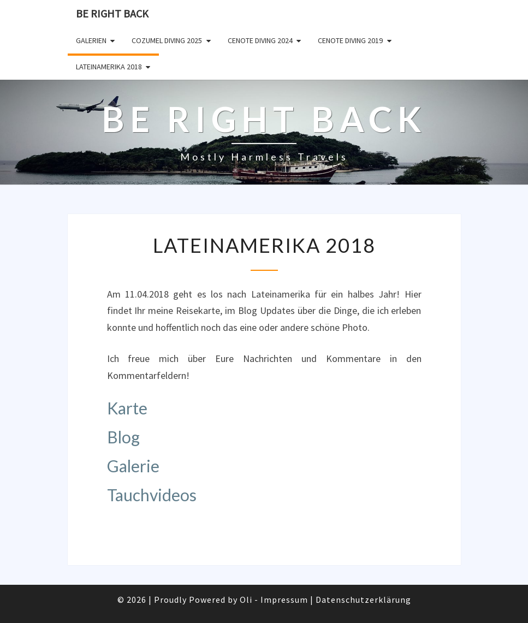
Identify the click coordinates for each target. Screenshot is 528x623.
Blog (123, 437)
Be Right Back (112, 13)
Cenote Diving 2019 (350, 40)
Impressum (284, 599)
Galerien (91, 40)
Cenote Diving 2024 (260, 40)
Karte (127, 408)
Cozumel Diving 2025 (167, 40)
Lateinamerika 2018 (109, 67)
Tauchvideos (152, 495)
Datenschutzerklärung (363, 599)
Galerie (133, 466)
